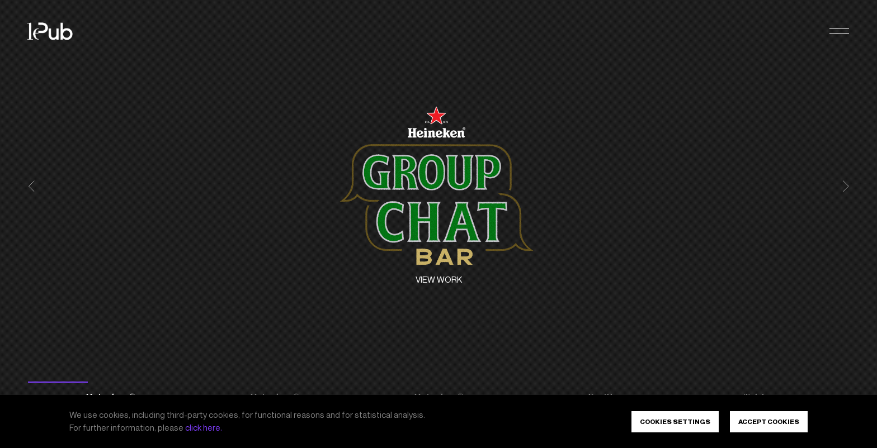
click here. (203, 428)
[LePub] (57, 31)
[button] (839, 31)
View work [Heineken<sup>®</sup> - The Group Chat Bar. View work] (439, 280)
